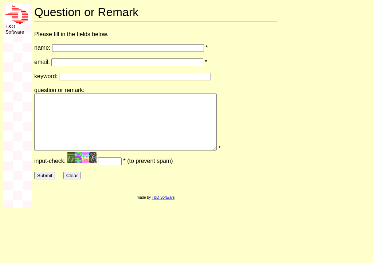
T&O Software (163, 208)
